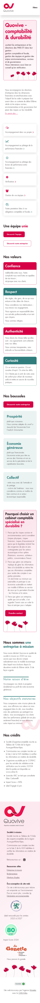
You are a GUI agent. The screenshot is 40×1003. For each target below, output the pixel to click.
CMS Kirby (23, 993)
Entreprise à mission (14, 870)
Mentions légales (13, 877)
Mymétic (33, 990)
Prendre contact (16, 613)
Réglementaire (12, 874)
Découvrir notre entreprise (17, 243)
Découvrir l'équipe (14, 234)
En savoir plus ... (11, 113)
